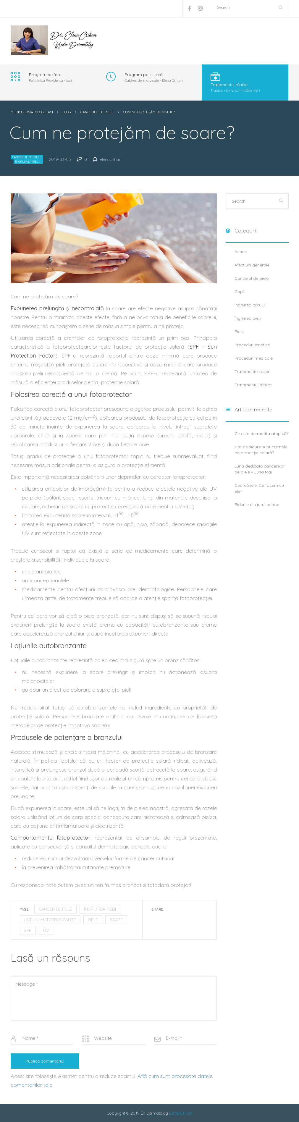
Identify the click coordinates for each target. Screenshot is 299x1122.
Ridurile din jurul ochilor (257, 504)
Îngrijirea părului (250, 305)
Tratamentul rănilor (253, 384)
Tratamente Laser (252, 371)
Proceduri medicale (254, 358)
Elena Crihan (181, 1113)
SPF (27, 930)
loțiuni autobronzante (50, 919)
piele (93, 919)
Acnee (241, 251)
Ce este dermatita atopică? (261, 433)
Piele (239, 331)
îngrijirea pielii (100, 909)
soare (116, 919)
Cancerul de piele (26, 157)
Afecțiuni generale (252, 265)
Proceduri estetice (252, 344)
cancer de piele (55, 909)
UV (46, 930)
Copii (240, 291)
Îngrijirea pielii (27, 162)
